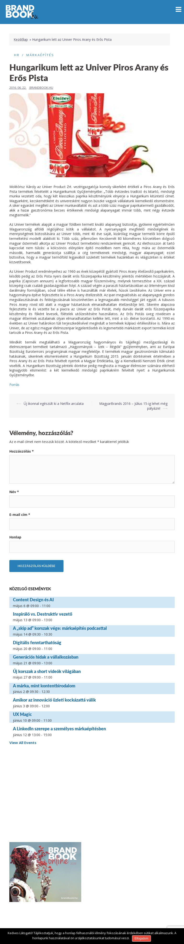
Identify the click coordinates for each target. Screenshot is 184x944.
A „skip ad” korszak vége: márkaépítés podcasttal (60, 628)
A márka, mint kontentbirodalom (44, 685)
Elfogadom (141, 938)
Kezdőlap (21, 39)
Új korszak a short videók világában (47, 671)
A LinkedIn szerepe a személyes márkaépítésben (59, 728)
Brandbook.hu (41, 87)
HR (17, 55)
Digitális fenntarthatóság (37, 642)
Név (14, 492)
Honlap (15, 537)
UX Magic (22, 714)
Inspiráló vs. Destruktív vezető (42, 614)
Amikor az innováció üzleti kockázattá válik (54, 699)
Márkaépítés (40, 55)
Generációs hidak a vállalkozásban (45, 657)
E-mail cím (19, 514)
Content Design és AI (33, 599)
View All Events (22, 742)
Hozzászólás (21, 451)
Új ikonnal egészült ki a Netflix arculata (54, 403)
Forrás (14, 384)
